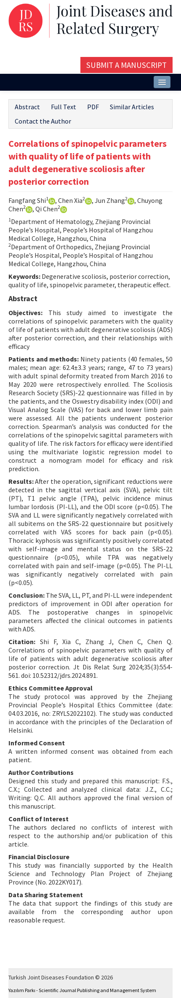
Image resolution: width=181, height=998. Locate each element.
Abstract (27, 106)
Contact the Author (43, 121)
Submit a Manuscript (126, 65)
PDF (93, 106)
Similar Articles (132, 106)
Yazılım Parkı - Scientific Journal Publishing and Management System (82, 990)
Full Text (63, 106)
